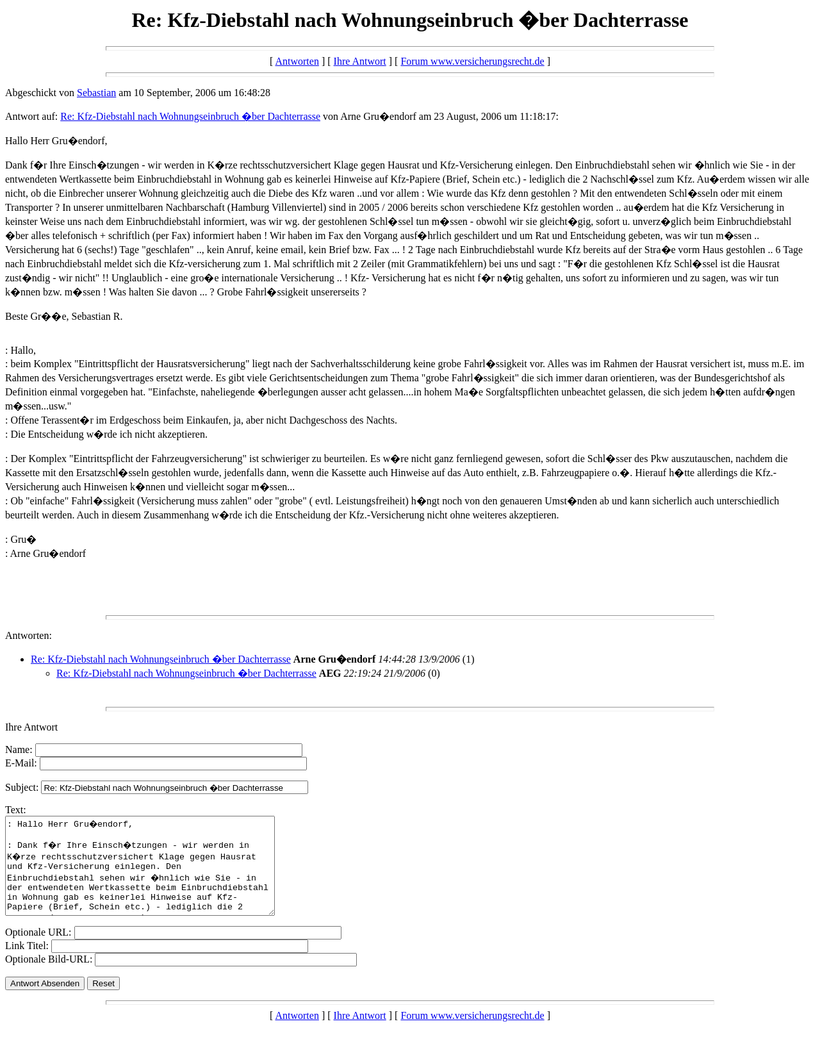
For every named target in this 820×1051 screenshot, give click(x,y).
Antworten (296, 61)
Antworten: (28, 635)
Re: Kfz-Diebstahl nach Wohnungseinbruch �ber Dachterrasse (190, 116)
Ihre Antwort (360, 61)
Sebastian (96, 92)
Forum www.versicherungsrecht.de (472, 61)
